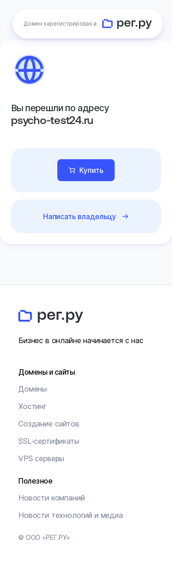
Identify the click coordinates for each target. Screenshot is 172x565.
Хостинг (32, 406)
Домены (32, 388)
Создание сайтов (48, 423)
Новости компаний (51, 497)
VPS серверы (41, 458)
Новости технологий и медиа (70, 515)
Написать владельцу (79, 216)
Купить (91, 170)
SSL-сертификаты (48, 441)
